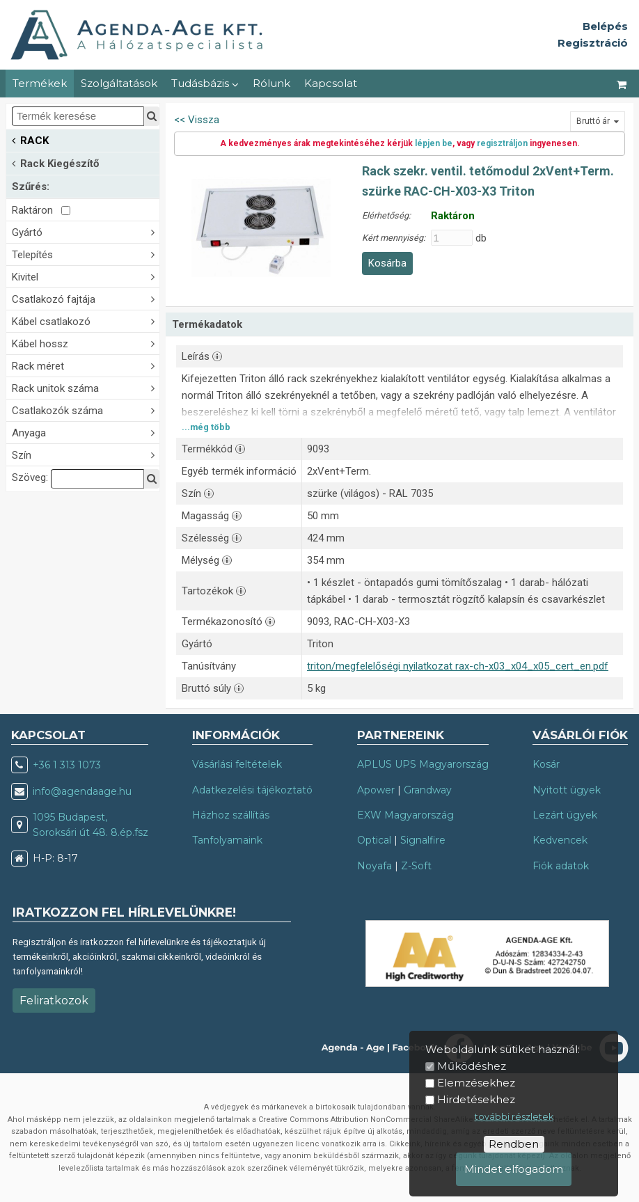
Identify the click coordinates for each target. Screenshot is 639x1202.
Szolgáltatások (119, 83)
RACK (30, 139)
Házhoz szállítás (230, 815)
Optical (374, 840)
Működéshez (471, 1066)
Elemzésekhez (476, 1082)
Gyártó (85, 231)
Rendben (514, 1143)
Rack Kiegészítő (55, 162)
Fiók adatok (560, 866)
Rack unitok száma (85, 387)
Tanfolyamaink (227, 840)
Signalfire (422, 840)
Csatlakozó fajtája (85, 298)
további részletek (514, 1117)
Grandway (428, 790)
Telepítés (85, 253)
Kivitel (85, 276)
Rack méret (85, 365)
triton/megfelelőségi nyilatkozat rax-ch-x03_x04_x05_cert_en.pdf (457, 666)
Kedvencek (559, 840)
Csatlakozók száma (85, 409)
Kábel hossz (85, 342)
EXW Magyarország (405, 815)
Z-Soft (416, 866)
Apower (376, 790)
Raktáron (41, 210)
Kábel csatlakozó (85, 320)
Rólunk (271, 83)
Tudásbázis (205, 83)
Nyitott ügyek (566, 790)
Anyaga (85, 432)
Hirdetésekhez (476, 1099)
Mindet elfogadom (513, 1169)
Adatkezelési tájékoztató (252, 790)
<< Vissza (196, 119)
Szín (85, 454)
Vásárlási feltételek (237, 764)
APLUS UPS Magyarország (423, 764)
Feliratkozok (53, 1000)
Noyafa (374, 866)
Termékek (40, 83)
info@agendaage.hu (82, 791)
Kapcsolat (330, 83)
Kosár (546, 764)
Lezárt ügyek (564, 815)
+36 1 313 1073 (67, 765)
